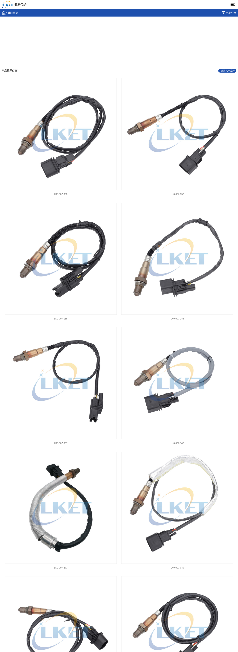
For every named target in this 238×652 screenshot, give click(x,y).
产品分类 (231, 12)
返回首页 (12, 12)
